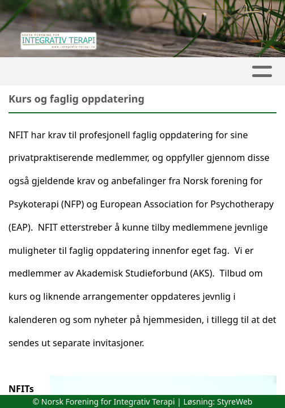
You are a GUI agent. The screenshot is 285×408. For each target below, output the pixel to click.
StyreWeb (235, 401)
